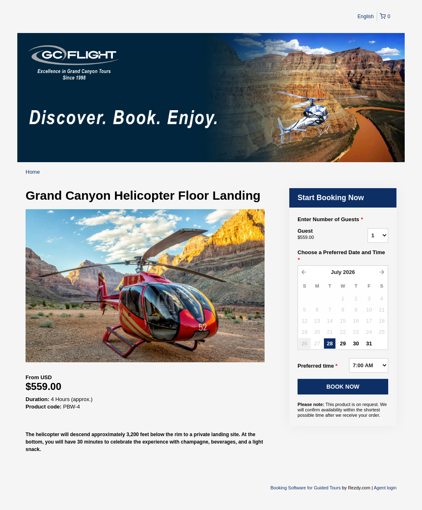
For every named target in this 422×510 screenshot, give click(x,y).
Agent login (385, 487)
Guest (322, 234)
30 (356, 343)
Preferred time (318, 366)
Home (33, 172)
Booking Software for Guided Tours (306, 487)
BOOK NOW (342, 386)
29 (343, 343)
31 (369, 343)
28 (330, 343)
